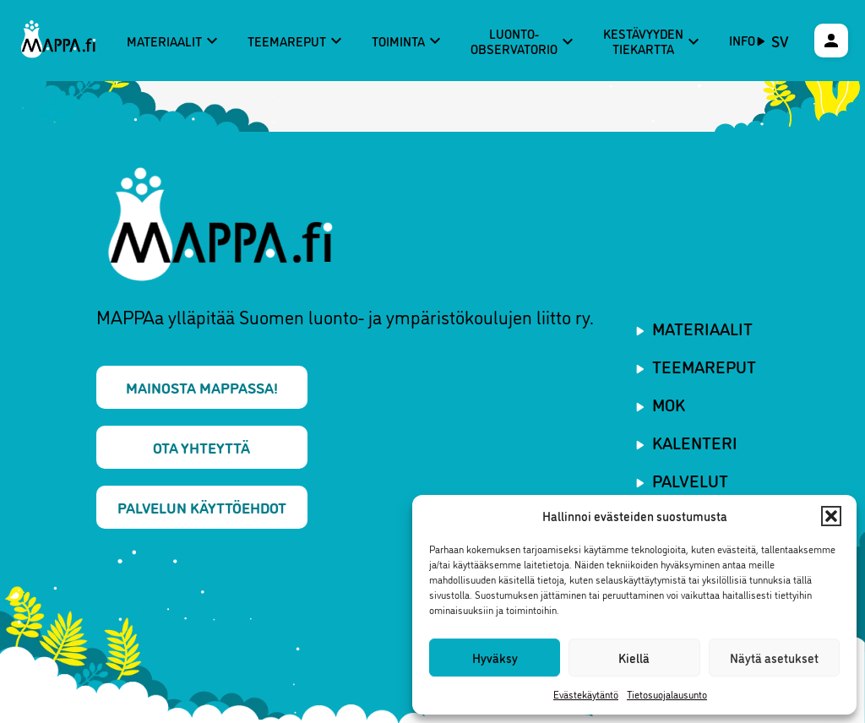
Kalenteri (694, 442)
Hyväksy (495, 657)
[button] (831, 516)
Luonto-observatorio (524, 41)
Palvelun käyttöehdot (201, 507)
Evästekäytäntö (585, 694)
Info (742, 40)
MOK (668, 404)
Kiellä (634, 657)
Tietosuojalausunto (667, 694)
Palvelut (690, 480)
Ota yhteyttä (201, 447)
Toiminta (408, 40)
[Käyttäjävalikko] (831, 40)
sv (780, 40)
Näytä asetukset (774, 657)
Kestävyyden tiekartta (653, 41)
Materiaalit (174, 40)
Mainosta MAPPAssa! (202, 387)
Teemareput (297, 40)
